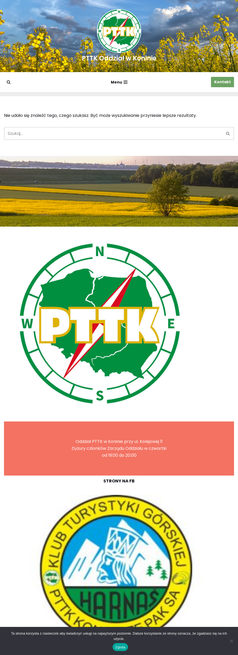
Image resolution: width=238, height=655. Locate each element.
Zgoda (120, 647)
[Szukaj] (9, 82)
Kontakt (222, 82)
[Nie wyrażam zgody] (231, 641)
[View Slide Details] (119, 569)
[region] (119, 569)
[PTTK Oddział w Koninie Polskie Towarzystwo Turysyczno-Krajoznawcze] (119, 36)
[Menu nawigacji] (119, 82)
